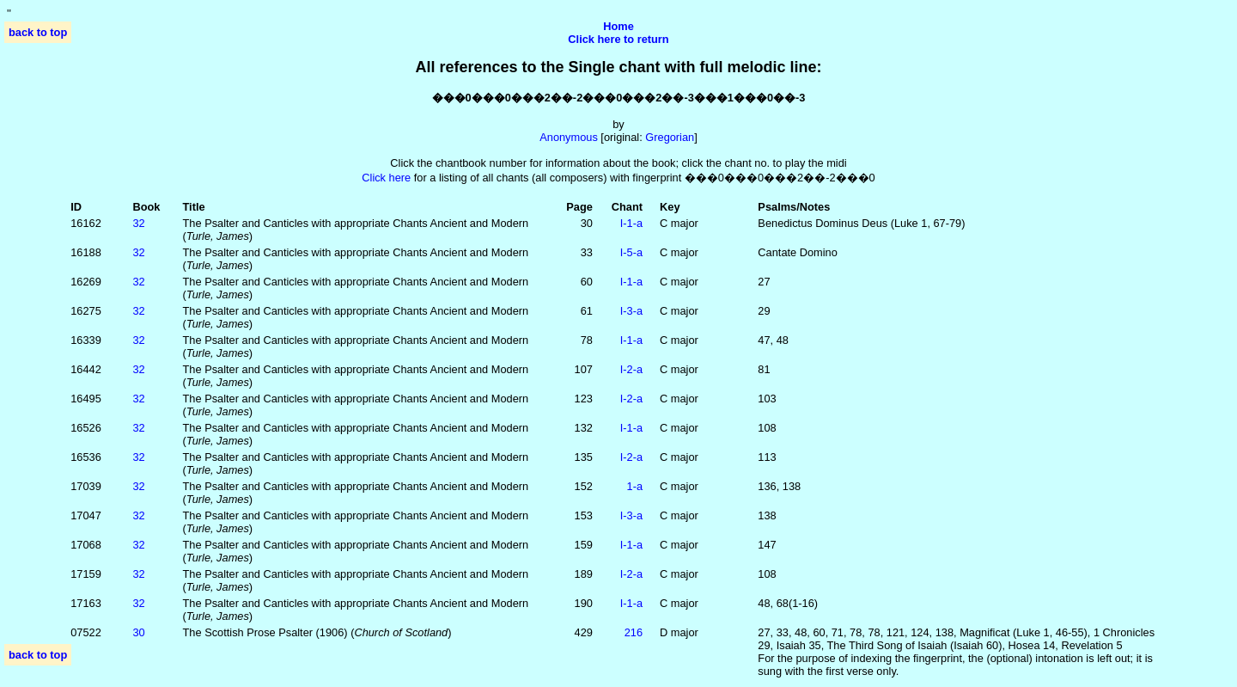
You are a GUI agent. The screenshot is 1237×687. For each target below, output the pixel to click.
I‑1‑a (631, 223)
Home (618, 26)
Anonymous (568, 137)
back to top (38, 32)
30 (138, 632)
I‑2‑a (631, 369)
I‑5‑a (631, 252)
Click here (386, 177)
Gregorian (669, 137)
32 (138, 223)
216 (634, 632)
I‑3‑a (631, 310)
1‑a (635, 486)
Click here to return (618, 39)
